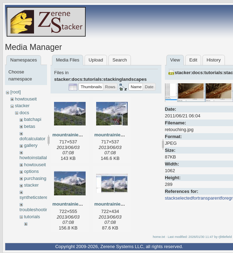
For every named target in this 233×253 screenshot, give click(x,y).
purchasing (35, 178)
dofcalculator (33, 138)
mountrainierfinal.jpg (75, 134)
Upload (96, 60)
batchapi (32, 119)
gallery (30, 145)
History (214, 60)
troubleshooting (35, 209)
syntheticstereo (35, 197)
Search (119, 60)
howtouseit (25, 99)
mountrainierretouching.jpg (124, 204)
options (31, 171)
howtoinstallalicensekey (43, 157)
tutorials (32, 216)
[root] (15, 92)
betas (29, 126)
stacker (22, 105)
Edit (193, 60)
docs (24, 112)
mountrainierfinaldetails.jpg (124, 134)
